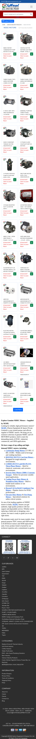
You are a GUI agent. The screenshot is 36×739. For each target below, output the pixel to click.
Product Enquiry (6, 674)
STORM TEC (5, 603)
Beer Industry (6, 655)
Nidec (3, 633)
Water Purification (7, 651)
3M (3, 626)
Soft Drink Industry (7, 646)
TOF (3, 576)
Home (3, 24)
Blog (3, 701)
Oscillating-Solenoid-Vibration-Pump (13, 619)
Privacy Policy (6, 676)
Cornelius (5, 596)
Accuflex (4, 592)
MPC (3, 569)
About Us (5, 692)
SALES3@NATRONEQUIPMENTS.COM (18, 713)
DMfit (3, 578)
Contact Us (5, 699)
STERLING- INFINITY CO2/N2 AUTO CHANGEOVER (17, 621)
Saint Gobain (6, 571)
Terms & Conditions (8, 678)
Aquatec (4, 594)
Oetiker (4, 587)
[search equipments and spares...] (16, 14)
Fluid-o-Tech (6, 608)
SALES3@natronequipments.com (11, 1)
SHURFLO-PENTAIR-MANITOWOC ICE (13, 610)
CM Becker (5, 599)
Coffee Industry (6, 649)
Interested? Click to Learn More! (7, 56)
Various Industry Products (14, 24)
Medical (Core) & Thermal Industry (12, 644)
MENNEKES (5, 630)
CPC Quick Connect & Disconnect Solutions (15, 624)
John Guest (5, 601)
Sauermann (5, 574)
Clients (4, 696)
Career (4, 694)
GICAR (4, 580)
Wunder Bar (5, 605)
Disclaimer (24, 738)
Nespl (3, 583)
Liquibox (4, 590)
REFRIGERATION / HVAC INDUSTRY (13, 665)
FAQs (3, 683)
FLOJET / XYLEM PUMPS (9, 612)
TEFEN (4, 628)
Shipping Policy (6, 680)
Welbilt (4, 585)
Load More (18, 410)
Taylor (4, 635)
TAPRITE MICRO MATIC (9, 615)
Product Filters (7, 21)
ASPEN (4, 567)
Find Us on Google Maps (18, 719)
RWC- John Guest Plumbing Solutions (13, 653)
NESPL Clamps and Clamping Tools (12, 617)
